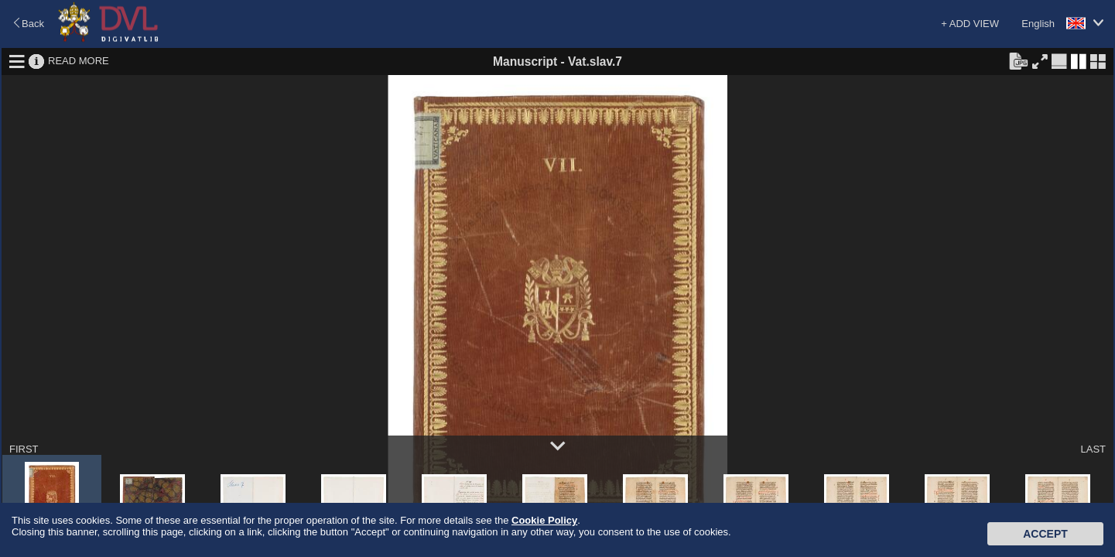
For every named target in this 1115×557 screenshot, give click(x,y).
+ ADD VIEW (970, 23)
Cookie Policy (544, 520)
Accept (1045, 534)
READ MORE (78, 61)
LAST (1093, 449)
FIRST (24, 449)
